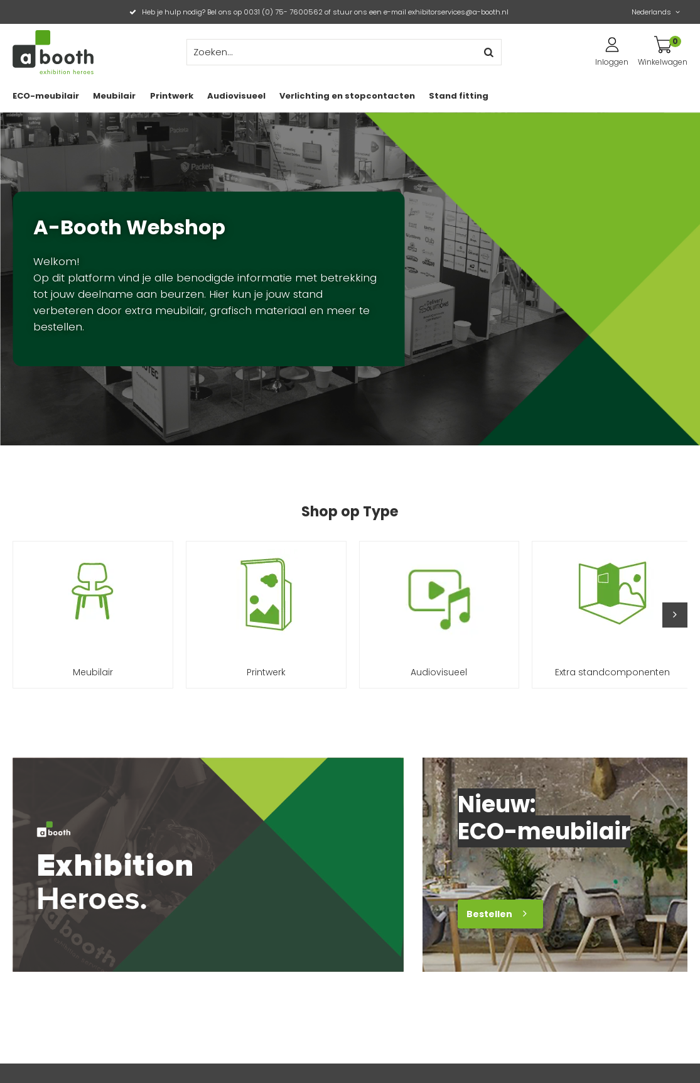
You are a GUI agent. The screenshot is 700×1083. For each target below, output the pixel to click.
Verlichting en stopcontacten (347, 96)
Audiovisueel (236, 96)
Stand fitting (458, 96)
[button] (674, 615)
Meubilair (114, 96)
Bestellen (489, 914)
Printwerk (171, 96)
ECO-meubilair (46, 96)
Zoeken (488, 52)
